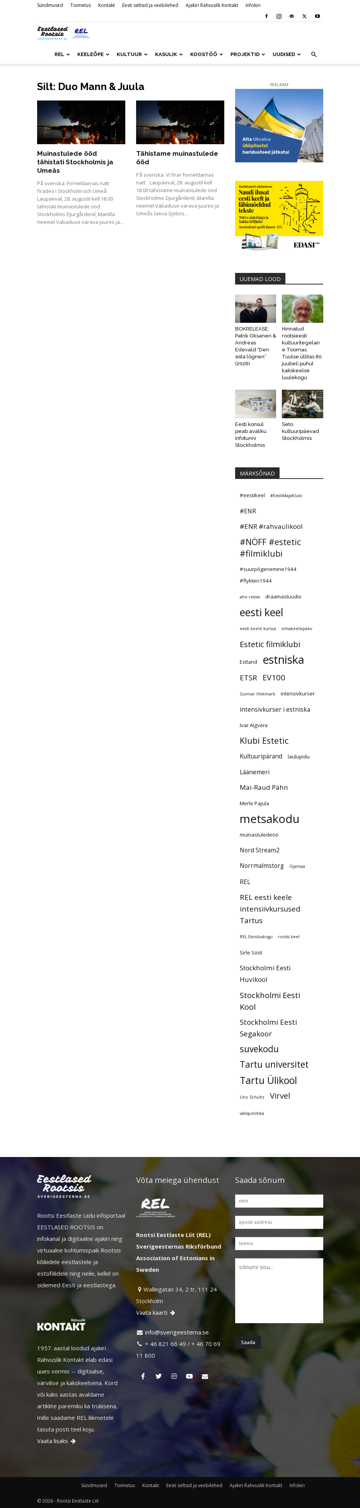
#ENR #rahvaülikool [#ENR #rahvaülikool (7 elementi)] (271, 526)
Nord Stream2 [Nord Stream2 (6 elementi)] (260, 850)
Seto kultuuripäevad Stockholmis (300, 431)
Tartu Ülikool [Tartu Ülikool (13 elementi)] (268, 1080)
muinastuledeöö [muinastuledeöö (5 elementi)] (259, 834)
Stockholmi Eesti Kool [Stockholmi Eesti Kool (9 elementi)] (270, 1001)
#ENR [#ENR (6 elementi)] (248, 511)
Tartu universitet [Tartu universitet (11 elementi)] (274, 1064)
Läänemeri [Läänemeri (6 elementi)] (255, 772)
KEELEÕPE (93, 54)
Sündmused (50, 5)
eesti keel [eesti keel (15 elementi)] (261, 612)
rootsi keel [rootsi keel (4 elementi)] (289, 936)
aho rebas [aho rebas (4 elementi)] (250, 597)
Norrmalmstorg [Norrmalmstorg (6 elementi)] (262, 865)
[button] (314, 54)
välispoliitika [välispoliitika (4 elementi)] (252, 1113)
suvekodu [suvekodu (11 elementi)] (259, 1049)
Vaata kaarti (156, 1312)
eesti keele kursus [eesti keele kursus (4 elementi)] (258, 628)
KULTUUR (132, 54)
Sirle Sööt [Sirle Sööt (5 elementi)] (251, 952)
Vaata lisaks (57, 1441)
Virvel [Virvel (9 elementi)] (280, 1095)
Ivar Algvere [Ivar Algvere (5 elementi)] (254, 725)
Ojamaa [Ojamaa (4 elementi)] (297, 866)
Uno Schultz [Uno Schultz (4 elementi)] (252, 1097)
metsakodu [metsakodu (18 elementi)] (270, 819)
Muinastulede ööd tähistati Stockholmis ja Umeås (75, 162)
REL (62, 54)
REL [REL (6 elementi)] (245, 882)
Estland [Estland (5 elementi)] (248, 661)
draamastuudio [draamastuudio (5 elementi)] (283, 596)
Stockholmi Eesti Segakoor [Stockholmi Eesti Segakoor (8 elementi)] (268, 1027)
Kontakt (106, 5)
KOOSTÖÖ (206, 54)
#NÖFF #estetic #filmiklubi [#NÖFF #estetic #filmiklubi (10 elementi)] (270, 547)
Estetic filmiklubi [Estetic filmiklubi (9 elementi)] (270, 644)
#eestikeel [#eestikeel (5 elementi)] (252, 495)
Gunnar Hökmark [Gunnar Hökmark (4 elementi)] (257, 694)
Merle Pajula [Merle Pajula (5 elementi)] (254, 803)
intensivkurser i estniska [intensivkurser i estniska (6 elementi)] (275, 709)
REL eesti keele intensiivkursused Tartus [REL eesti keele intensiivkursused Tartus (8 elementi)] (270, 908)
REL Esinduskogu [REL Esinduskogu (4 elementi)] (256, 936)
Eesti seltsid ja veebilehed (150, 5)
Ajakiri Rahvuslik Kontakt (212, 5)
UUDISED (287, 54)
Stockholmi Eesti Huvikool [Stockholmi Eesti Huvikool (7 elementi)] (265, 973)
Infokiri (253, 5)
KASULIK (169, 54)
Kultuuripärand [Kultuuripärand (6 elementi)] (261, 756)
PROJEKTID (247, 54)
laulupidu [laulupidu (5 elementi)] (299, 756)
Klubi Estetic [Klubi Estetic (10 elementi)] (264, 740)
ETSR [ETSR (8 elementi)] (248, 677)
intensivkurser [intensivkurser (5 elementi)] (298, 693)
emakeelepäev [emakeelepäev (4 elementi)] (297, 628)
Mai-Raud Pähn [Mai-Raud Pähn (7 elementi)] (264, 787)
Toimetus (80, 5)
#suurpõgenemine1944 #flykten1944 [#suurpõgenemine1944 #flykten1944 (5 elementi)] (268, 575)
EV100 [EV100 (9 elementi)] (274, 677)
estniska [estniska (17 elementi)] (283, 659)
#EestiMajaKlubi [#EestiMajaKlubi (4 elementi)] (286, 495)
